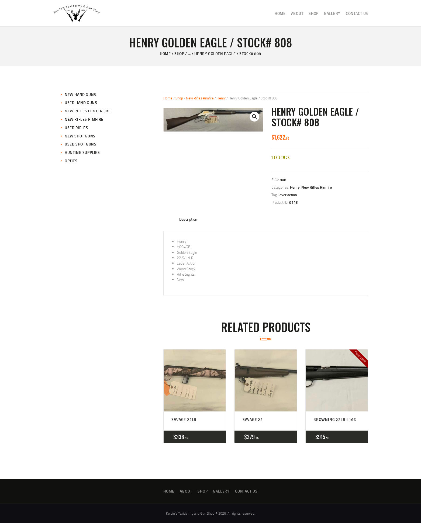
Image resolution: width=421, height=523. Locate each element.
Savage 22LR (183, 419)
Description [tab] (188, 219)
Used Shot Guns (80, 144)
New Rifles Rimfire (200, 98)
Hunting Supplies (82, 152)
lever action (287, 194)
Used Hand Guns (81, 102)
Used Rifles (76, 127)
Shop (179, 53)
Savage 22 (253, 419)
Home (165, 53)
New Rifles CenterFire (88, 110)
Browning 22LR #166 (334, 419)
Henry (221, 98)
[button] (254, 117)
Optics (71, 160)
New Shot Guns (80, 135)
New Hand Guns (80, 94)
